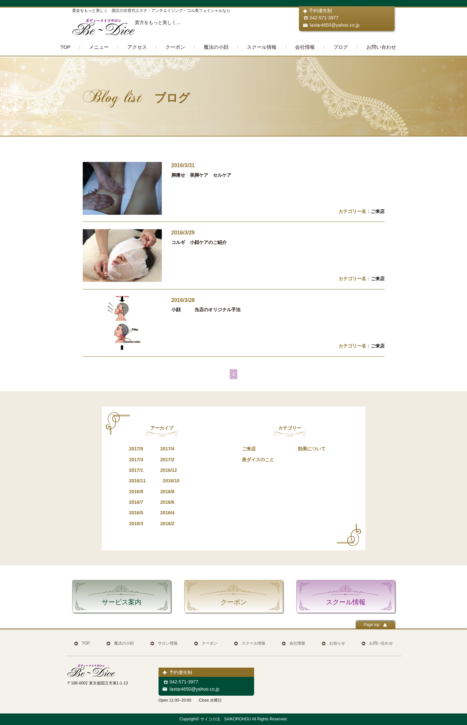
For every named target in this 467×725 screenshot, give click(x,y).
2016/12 (168, 470)
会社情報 (305, 47)
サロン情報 (168, 643)
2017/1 (136, 470)
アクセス (137, 47)
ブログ (340, 47)
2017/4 (167, 448)
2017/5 (136, 448)
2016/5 (136, 512)
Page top (375, 624)
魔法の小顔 (216, 47)
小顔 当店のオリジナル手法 (206, 309)
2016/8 (167, 491)
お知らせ (337, 643)
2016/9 (136, 491)
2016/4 (167, 512)
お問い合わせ (381, 47)
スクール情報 (262, 47)
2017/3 (136, 459)
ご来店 (378, 211)
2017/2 (167, 459)
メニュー (99, 47)
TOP (66, 47)
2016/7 (136, 502)
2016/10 (171, 480)
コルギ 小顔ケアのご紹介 (199, 242)
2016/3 (136, 523)
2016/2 (167, 523)
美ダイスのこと (258, 459)
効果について (312, 448)
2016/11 (137, 480)
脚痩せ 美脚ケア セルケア (201, 175)
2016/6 (167, 502)
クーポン (175, 47)
